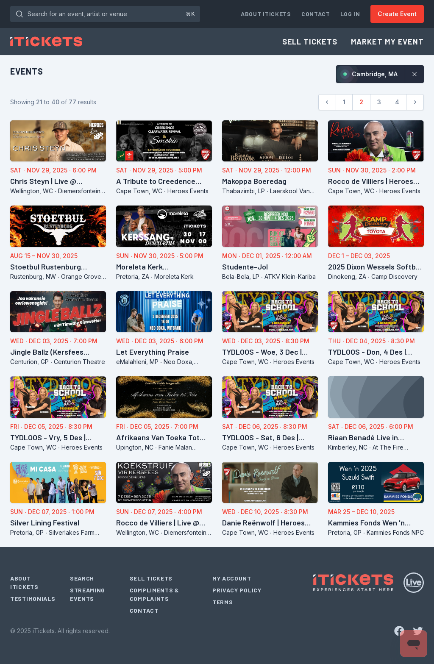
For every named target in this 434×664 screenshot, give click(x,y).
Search (82, 578)
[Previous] (327, 102)
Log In (350, 13)
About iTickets (266, 13)
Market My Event (387, 41)
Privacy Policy (237, 590)
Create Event (397, 13)
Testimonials (32, 598)
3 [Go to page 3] (379, 102)
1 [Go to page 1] (344, 102)
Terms (222, 602)
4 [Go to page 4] (397, 102)
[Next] (415, 102)
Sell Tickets (309, 41)
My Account (231, 578)
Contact (315, 13)
